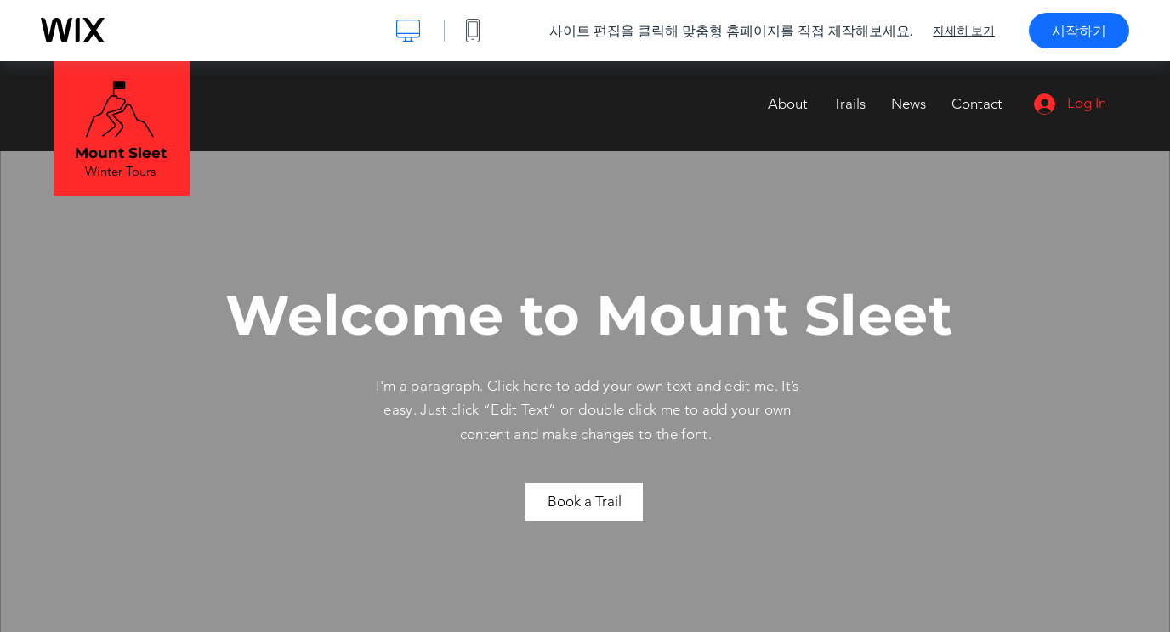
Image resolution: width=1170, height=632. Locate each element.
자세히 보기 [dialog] (964, 30)
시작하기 (1079, 30)
